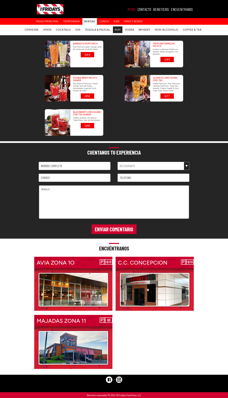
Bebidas (89, 21)
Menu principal (47, 21)
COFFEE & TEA (192, 29)
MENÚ (132, 9)
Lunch (104, 21)
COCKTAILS (63, 29)
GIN (77, 29)
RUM (118, 29)
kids (116, 21)
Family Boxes (133, 21)
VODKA (129, 29)
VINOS (47, 29)
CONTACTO (144, 9)
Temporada (71, 21)
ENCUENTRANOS (182, 9)
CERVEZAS (32, 29)
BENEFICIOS (161, 9)
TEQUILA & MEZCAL (97, 29)
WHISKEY (144, 29)
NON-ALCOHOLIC (167, 29)
